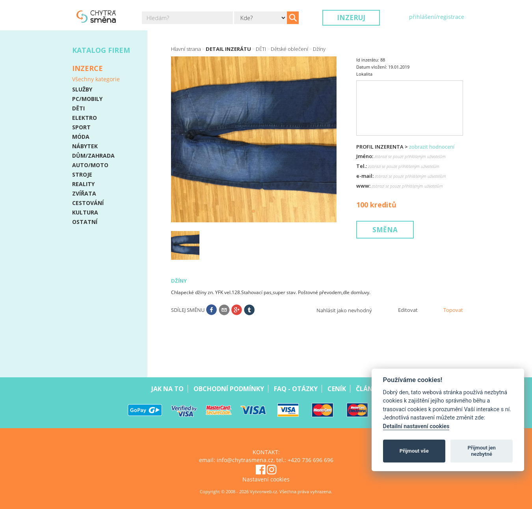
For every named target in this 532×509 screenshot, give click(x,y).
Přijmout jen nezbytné (481, 451)
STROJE (82, 174)
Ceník (336, 389)
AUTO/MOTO (90, 165)
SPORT (81, 127)
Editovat (408, 309)
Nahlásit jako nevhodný (344, 310)
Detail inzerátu (228, 48)
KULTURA (85, 212)
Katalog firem (101, 50)
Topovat (453, 309)
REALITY (83, 184)
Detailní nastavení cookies (416, 426)
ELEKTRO (84, 117)
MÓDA (80, 136)
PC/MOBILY (87, 99)
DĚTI (78, 108)
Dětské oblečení (289, 48)
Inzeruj (351, 17)
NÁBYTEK (85, 146)
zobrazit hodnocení (431, 146)
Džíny (319, 48)
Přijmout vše (414, 451)
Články (368, 389)
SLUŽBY (82, 89)
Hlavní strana (186, 48)
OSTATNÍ (84, 222)
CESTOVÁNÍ (88, 203)
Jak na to (167, 389)
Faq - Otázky (296, 389)
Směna (385, 229)
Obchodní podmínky (228, 389)
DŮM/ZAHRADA (93, 155)
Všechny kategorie (96, 79)
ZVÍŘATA (84, 193)
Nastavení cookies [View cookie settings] (266, 479)
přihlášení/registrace (436, 17)
